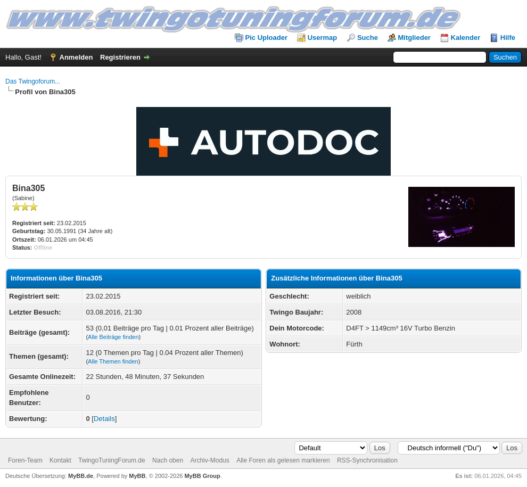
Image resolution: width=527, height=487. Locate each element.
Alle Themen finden (113, 361)
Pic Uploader (266, 38)
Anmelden (76, 57)
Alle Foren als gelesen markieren (283, 460)
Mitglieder (414, 38)
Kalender (466, 38)
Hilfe (507, 38)
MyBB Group (202, 476)
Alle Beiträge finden (113, 337)
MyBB (137, 476)
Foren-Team (25, 460)
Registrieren (120, 57)
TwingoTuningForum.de (111, 460)
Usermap (322, 38)
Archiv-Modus (209, 460)
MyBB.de (80, 476)
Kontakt (60, 460)
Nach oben (167, 460)
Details (104, 419)
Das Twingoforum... (32, 81)
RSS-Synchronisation (367, 460)
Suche (367, 38)
